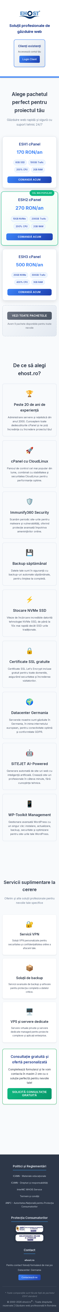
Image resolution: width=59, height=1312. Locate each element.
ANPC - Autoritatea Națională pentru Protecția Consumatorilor (30, 1205)
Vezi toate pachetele (29, 315)
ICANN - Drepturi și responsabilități (29, 1182)
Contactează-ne (30, 1277)
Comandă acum (29, 179)
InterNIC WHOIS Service (29, 1189)
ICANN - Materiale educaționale (29, 1176)
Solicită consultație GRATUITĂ (29, 1093)
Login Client (29, 59)
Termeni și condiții (29, 1196)
